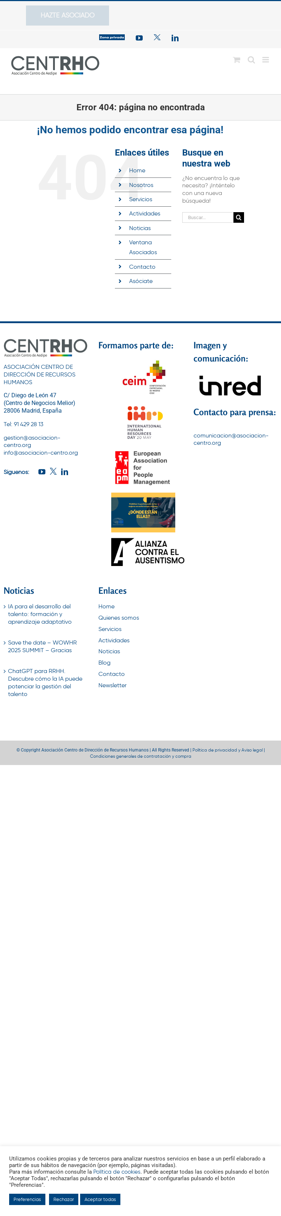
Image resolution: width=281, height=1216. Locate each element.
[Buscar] (238, 217)
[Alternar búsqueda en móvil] (251, 60)
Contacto (142, 266)
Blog (104, 662)
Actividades (144, 213)
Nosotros (141, 184)
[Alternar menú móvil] (266, 60)
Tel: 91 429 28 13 (23, 424)
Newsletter (112, 685)
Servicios (140, 199)
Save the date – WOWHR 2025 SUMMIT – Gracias (42, 646)
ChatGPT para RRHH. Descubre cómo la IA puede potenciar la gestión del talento (45, 682)
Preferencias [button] (27, 1199)
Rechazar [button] (63, 1199)
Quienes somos (118, 617)
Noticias (140, 228)
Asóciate (141, 281)
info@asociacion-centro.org (41, 452)
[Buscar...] (207, 217)
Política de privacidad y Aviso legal (227, 750)
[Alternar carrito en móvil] (236, 60)
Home (137, 170)
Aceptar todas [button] (100, 1199)
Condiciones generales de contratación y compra (140, 756)
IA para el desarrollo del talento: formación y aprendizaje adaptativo (40, 614)
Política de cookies (116, 1172)
